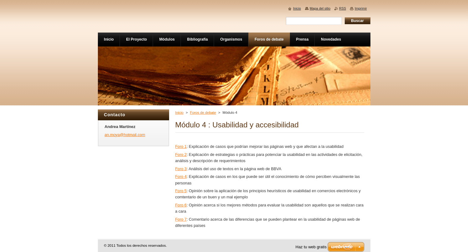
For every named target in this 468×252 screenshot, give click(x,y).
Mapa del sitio (320, 8)
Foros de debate (203, 112)
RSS (342, 8)
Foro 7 (181, 219)
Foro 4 (181, 176)
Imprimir (361, 8)
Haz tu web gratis (310, 247)
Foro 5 (181, 190)
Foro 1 (181, 146)
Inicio (179, 112)
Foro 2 (181, 154)
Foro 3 (181, 168)
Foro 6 (181, 205)
